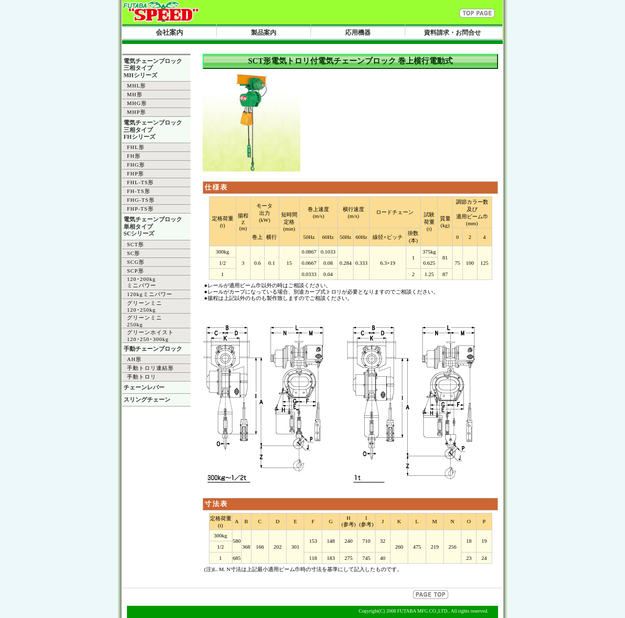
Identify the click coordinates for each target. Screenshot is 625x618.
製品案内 (263, 32)
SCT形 (135, 244)
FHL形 (136, 147)
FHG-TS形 (141, 200)
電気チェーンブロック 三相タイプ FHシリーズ (153, 129)
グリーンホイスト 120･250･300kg (150, 335)
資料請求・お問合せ (452, 32)
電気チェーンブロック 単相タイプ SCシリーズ (153, 226)
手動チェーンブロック (153, 348)
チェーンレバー (144, 387)
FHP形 (135, 173)
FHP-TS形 (140, 209)
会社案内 (169, 32)
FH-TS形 (138, 191)
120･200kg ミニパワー (141, 282)
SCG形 (136, 262)
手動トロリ (141, 377)
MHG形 (137, 103)
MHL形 (136, 85)
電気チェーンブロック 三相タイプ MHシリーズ (153, 68)
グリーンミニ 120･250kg (144, 306)
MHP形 (136, 112)
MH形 (135, 94)
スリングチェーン (147, 399)
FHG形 (136, 165)
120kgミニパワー (149, 294)
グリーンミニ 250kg (144, 321)
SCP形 (135, 271)
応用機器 (358, 32)
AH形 (134, 359)
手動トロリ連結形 (150, 368)
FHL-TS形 (140, 182)
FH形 (134, 156)
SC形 (133, 253)
